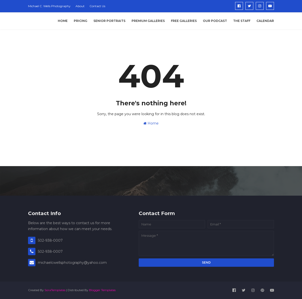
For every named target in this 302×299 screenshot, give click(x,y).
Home (151, 123)
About (80, 6)
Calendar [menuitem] (265, 21)
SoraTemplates (55, 290)
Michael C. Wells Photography (49, 6)
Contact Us (97, 6)
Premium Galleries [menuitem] (148, 21)
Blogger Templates (102, 290)
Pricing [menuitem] (80, 21)
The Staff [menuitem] (241, 21)
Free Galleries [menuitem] (184, 21)
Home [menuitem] (63, 21)
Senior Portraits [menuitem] (109, 21)
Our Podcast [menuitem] (215, 21)
